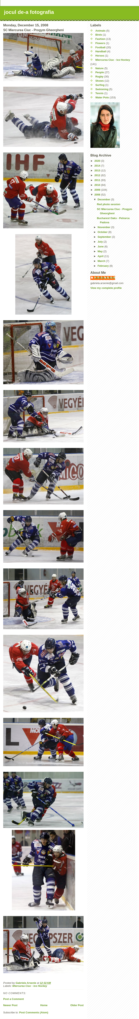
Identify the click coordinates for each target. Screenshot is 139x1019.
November (104, 227)
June (101, 246)
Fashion (100, 38)
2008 (97, 194)
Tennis (99, 93)
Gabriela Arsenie (104, 277)
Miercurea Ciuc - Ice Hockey (29, 985)
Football (100, 47)
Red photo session (108, 204)
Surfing (100, 84)
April (101, 256)
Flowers (100, 43)
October (103, 232)
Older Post (77, 1005)
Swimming (101, 89)
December (104, 199)
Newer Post (10, 1005)
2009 (97, 189)
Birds (98, 34)
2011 (97, 180)
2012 (97, 175)
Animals (100, 30)
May (100, 251)
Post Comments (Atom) (33, 1012)
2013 (97, 170)
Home (43, 1005)
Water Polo (102, 97)
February (103, 265)
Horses (99, 55)
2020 (97, 160)
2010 (97, 184)
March (102, 260)
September (105, 236)
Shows (99, 80)
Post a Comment (13, 998)
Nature (99, 68)
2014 (97, 165)
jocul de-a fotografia (29, 12)
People (99, 72)
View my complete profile (106, 287)
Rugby (99, 76)
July (101, 241)
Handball (100, 51)
